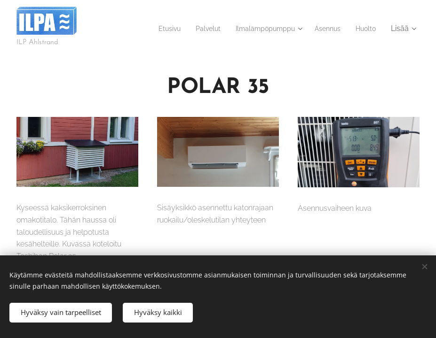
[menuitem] (150, 28)
